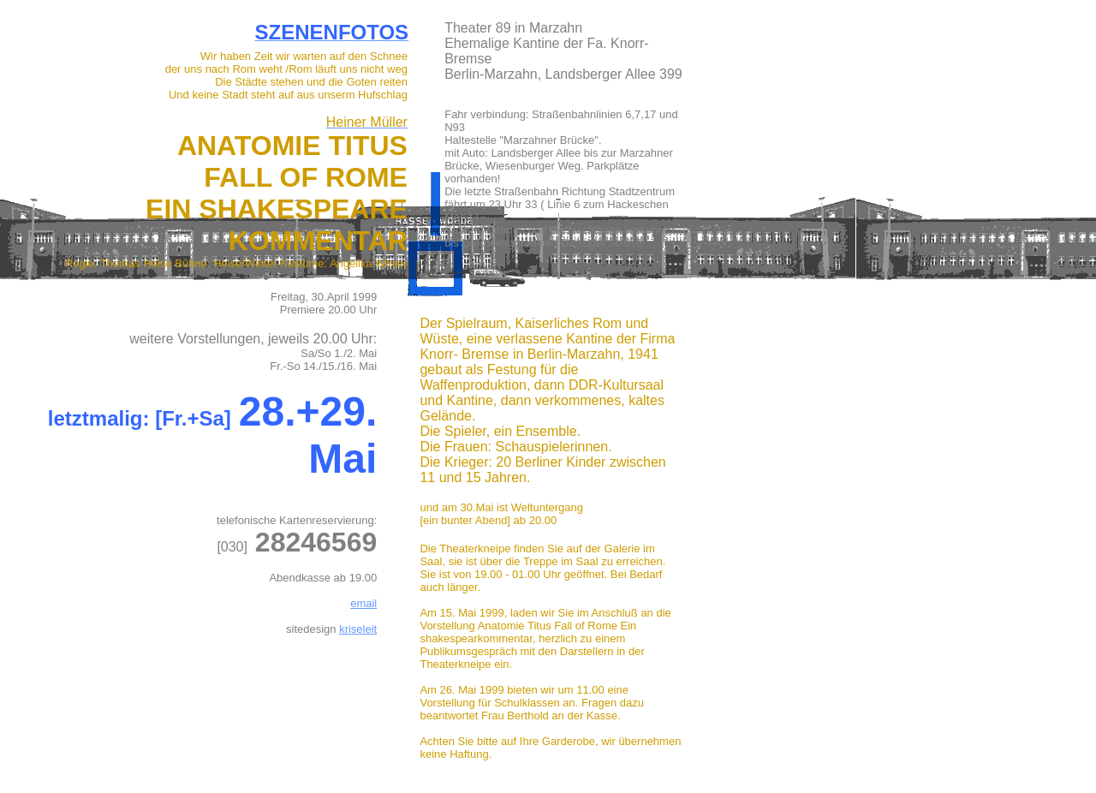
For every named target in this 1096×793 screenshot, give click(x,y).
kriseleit (358, 629)
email (363, 603)
